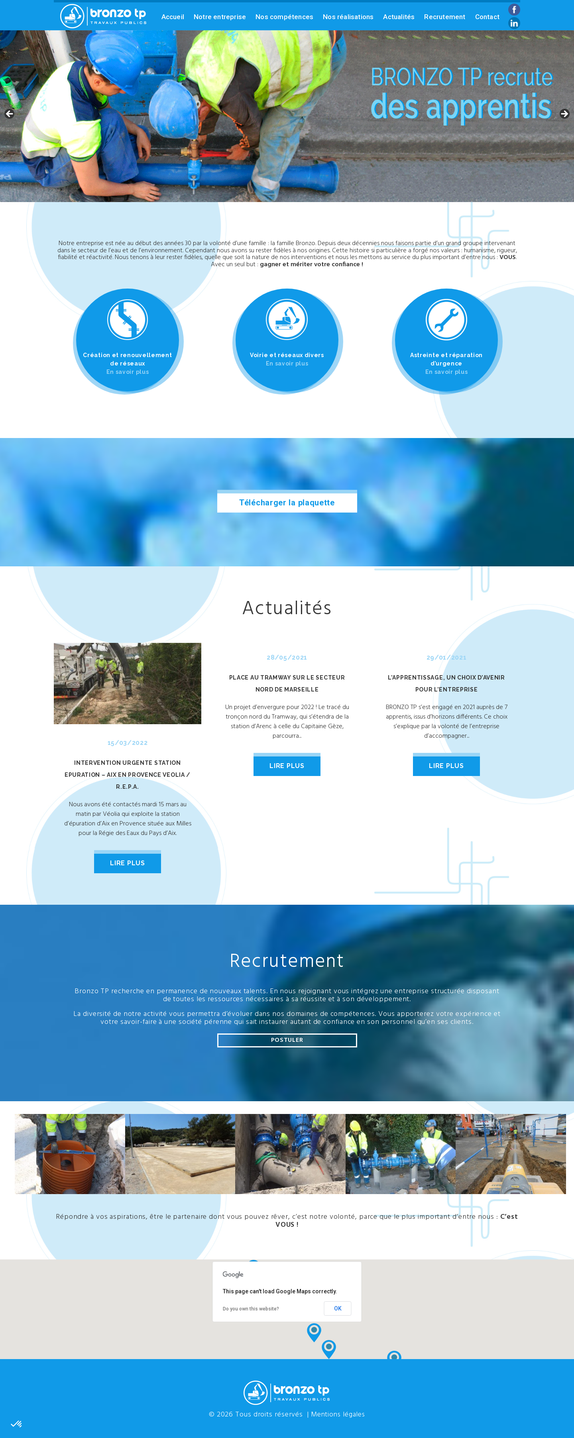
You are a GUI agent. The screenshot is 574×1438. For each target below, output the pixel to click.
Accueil (172, 17)
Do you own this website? (251, 1308)
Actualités (399, 17)
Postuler (287, 1040)
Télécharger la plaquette (287, 502)
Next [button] (564, 114)
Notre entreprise (220, 17)
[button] (329, 1349)
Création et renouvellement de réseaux (127, 363)
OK (338, 1308)
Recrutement (444, 17)
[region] (287, 116)
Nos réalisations (348, 17)
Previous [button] (10, 114)
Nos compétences (284, 17)
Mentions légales (338, 1414)
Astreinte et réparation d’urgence (446, 363)
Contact (487, 17)
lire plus (127, 863)
